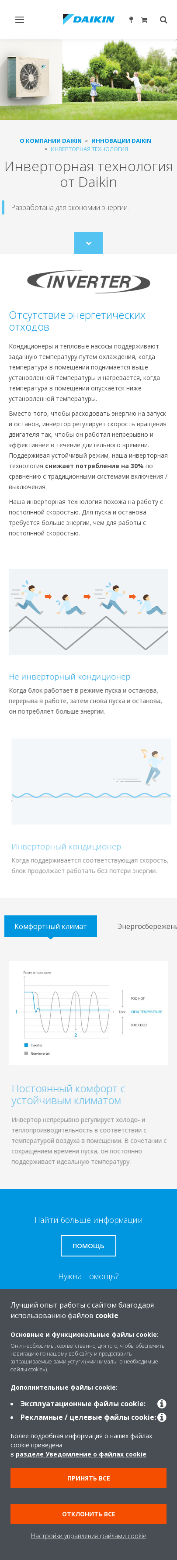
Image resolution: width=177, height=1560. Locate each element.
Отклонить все (88, 1514)
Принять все (88, 1478)
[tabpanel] (88, 1064)
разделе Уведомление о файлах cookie (81, 1454)
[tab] (50, 926)
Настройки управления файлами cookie (88, 1536)
